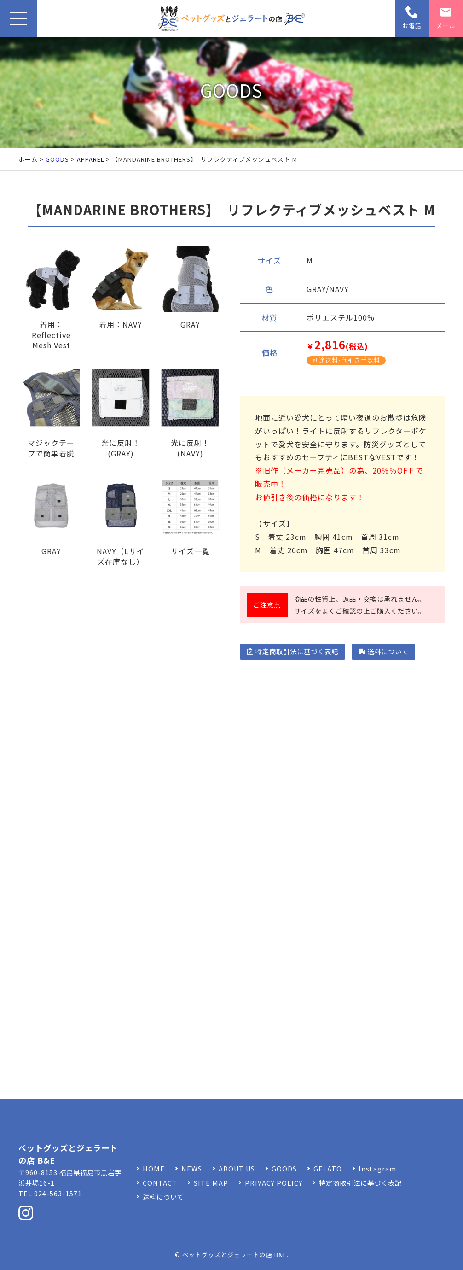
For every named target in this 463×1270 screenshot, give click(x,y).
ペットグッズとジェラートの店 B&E (234, 1254)
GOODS (57, 159)
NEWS (191, 1168)
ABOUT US (237, 1168)
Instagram (377, 1168)
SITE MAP (211, 1183)
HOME (154, 1168)
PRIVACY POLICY (273, 1183)
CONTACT (160, 1183)
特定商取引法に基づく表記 (292, 651)
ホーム (28, 159)
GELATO (327, 1168)
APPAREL (90, 159)
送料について (384, 651)
